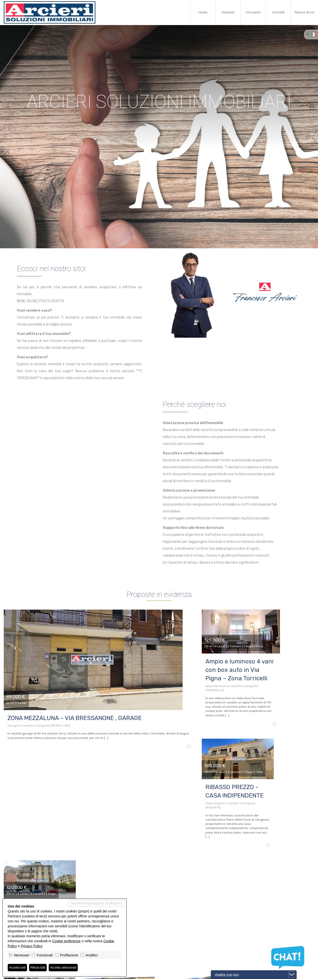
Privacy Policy (31, 945)
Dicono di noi (304, 12)
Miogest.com (193, 973)
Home (203, 12)
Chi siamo (253, 12)
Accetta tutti (18, 967)
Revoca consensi (151, 973)
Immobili (228, 12)
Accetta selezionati (67, 967)
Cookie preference (66, 941)
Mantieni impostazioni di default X (96, 903)
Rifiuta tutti (40, 967)
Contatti (278, 12)
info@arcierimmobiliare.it (132, 946)
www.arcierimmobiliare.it (132, 951)
